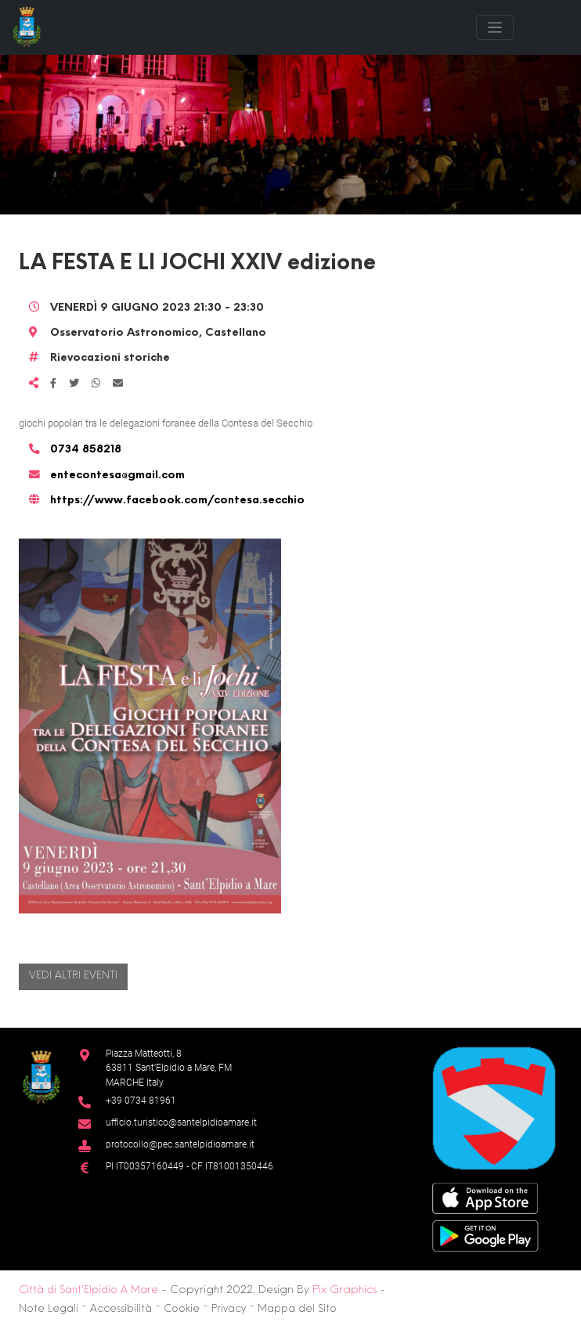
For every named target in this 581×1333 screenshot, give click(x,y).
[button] (150, 726)
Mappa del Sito (297, 1309)
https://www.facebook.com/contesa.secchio (177, 500)
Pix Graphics (344, 1290)
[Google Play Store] (485, 1234)
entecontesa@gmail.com (117, 475)
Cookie (182, 1309)
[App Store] (485, 1197)
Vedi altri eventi (73, 976)
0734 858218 (85, 450)
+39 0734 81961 (141, 1100)
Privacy (228, 1309)
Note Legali (48, 1309)
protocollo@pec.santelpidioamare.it (180, 1144)
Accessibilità (121, 1309)
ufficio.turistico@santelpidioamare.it (181, 1122)
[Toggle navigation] (495, 27)
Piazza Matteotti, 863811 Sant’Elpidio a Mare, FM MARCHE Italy (169, 1067)
